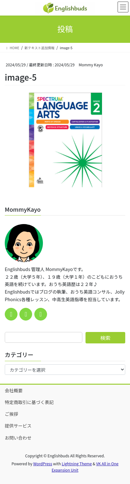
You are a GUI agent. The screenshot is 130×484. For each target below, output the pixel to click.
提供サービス (18, 425)
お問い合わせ (18, 437)
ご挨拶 (11, 414)
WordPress (42, 463)
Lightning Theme (77, 463)
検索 (105, 337)
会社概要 (14, 390)
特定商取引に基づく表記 (29, 402)
